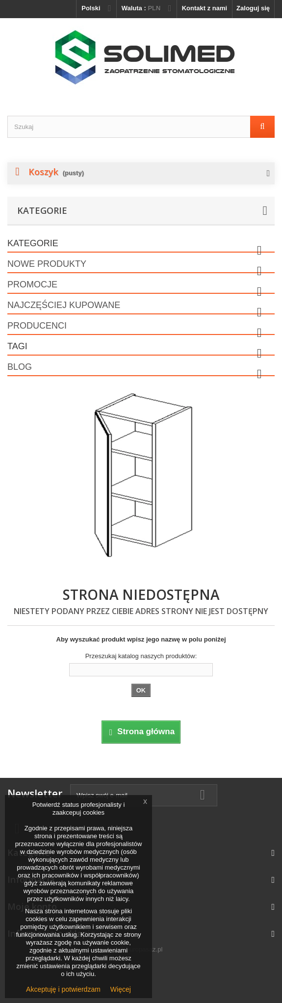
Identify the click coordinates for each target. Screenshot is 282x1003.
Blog (19, 367)
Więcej (120, 989)
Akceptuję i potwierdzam (63, 989)
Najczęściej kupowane (63, 305)
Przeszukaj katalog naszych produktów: (141, 656)
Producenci (37, 326)
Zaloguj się (253, 8)
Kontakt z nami (204, 8)
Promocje (32, 284)
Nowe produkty (46, 264)
